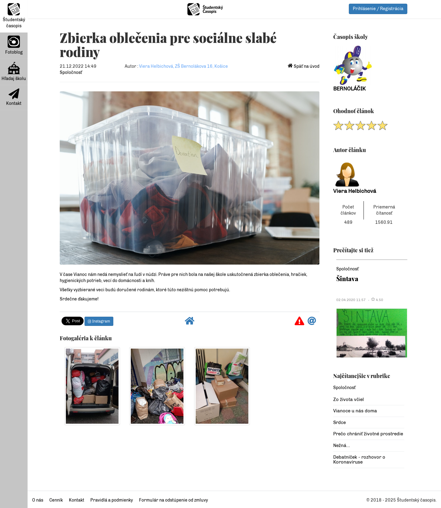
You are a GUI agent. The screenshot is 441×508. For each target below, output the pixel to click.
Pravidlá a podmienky (111, 500)
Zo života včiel (348, 399)
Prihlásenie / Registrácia (378, 8)
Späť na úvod (303, 66)
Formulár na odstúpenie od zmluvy (173, 500)
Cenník (56, 500)
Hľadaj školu (14, 71)
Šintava (347, 278)
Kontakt (14, 97)
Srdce (339, 422)
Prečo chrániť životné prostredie (368, 434)
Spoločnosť (71, 72)
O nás (37, 500)
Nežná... (341, 445)
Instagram (99, 321)
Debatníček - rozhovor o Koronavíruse (359, 459)
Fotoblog (14, 45)
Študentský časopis (14, 16)
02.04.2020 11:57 (351, 300)
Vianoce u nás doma (355, 411)
